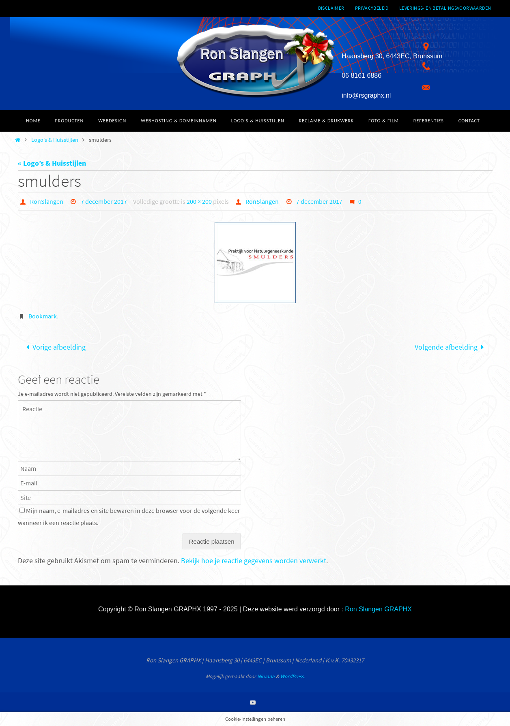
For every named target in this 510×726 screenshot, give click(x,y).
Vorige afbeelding (54, 347)
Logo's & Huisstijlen (54, 139)
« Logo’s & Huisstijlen (52, 163)
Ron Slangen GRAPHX (378, 609)
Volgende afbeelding (451, 347)
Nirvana (266, 676)
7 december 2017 (104, 201)
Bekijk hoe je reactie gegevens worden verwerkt (253, 560)
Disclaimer (331, 8)
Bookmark (42, 316)
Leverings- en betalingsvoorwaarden (445, 8)
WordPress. (292, 676)
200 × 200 (199, 201)
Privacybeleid (372, 8)
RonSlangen (46, 201)
